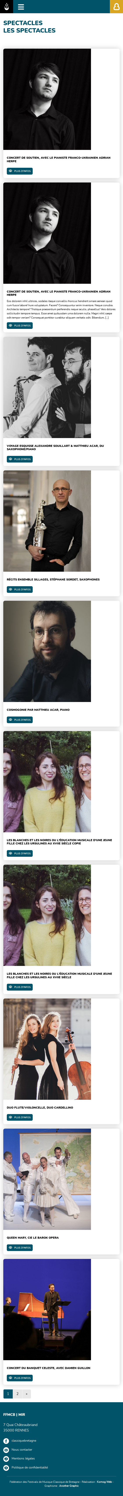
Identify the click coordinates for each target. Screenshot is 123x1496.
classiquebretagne (24, 1440)
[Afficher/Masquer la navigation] (21, 6)
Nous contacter (22, 1449)
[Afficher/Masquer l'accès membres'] (116, 6)
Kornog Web (104, 1482)
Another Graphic (69, 1486)
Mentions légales (23, 1458)
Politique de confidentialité (30, 1467)
